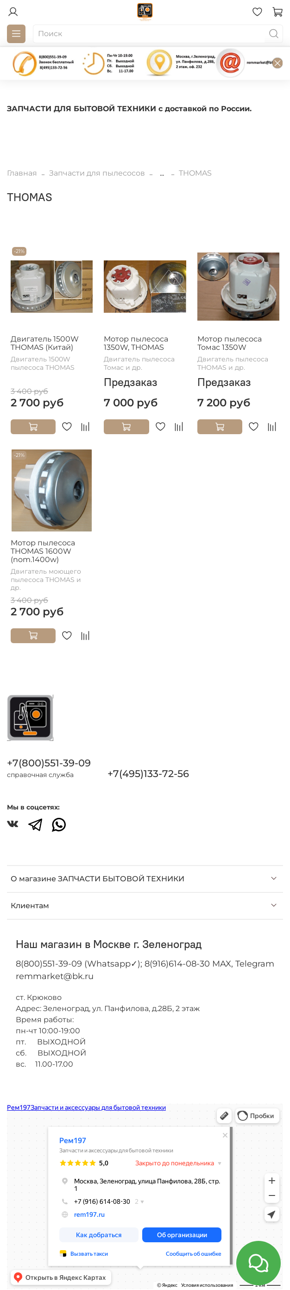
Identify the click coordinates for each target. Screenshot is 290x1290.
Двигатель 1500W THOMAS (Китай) (45, 343)
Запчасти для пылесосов (97, 173)
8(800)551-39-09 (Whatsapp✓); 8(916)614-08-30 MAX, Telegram (145, 964)
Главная (22, 173)
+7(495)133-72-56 (148, 773)
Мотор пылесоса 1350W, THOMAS (136, 343)
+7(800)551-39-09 (49, 763)
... (162, 173)
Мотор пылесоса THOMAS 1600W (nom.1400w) (43, 551)
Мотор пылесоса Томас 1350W (229, 343)
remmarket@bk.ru (55, 976)
